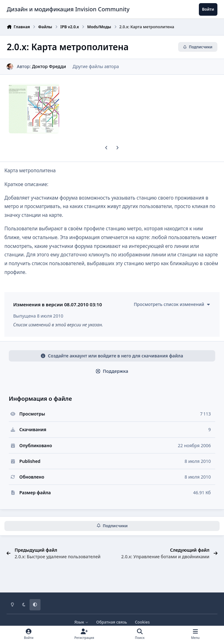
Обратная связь (111, 622)
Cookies (142, 622)
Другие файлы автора (96, 66)
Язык (81, 622)
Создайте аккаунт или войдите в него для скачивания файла (112, 356)
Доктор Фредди (49, 66)
